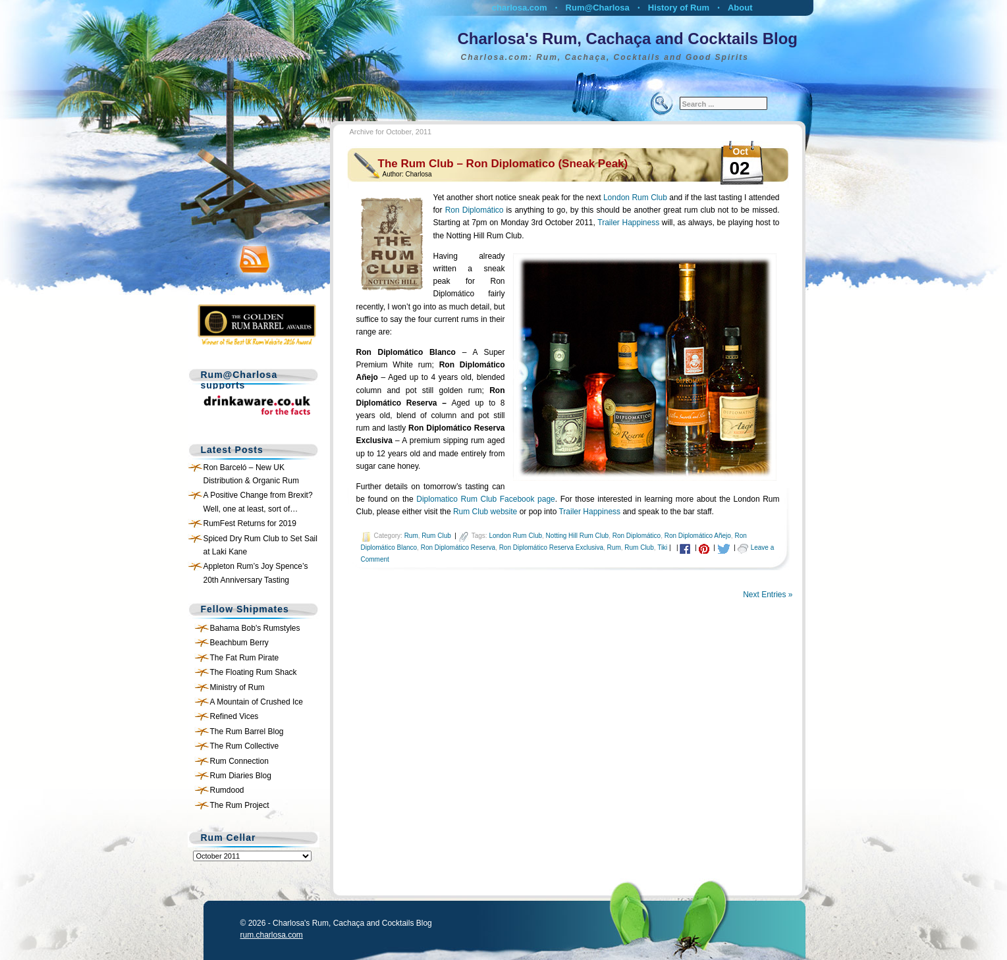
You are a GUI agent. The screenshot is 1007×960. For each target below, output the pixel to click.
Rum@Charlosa (598, 8)
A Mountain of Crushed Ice (256, 702)
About (740, 8)
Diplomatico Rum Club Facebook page (485, 499)
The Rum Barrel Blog (247, 731)
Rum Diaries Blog (240, 775)
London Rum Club (635, 197)
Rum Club (436, 535)
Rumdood (227, 790)
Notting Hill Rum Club (577, 535)
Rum (411, 535)
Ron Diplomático (474, 210)
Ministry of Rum (237, 687)
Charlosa (419, 174)
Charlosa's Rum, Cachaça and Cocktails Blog (628, 38)
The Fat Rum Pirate (244, 657)
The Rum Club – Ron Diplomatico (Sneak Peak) (503, 163)
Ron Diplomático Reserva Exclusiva (551, 547)
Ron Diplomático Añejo (698, 535)
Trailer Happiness (628, 222)
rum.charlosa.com (271, 935)
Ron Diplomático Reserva (458, 547)
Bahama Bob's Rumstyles (255, 628)
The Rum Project (239, 805)
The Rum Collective (244, 746)
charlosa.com (519, 8)
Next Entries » (767, 594)
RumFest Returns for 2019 (250, 523)
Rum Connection (239, 761)
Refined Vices (234, 716)
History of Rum (678, 8)
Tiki (662, 547)
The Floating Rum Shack (253, 672)
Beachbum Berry (239, 642)
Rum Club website (485, 511)
